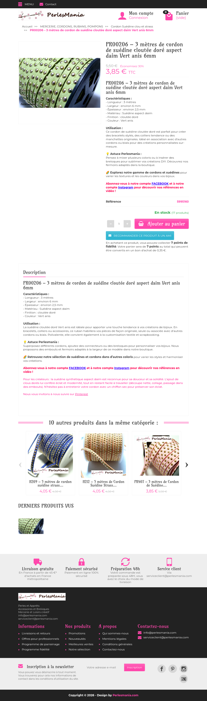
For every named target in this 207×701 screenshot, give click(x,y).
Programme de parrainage (41, 644)
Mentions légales (114, 638)
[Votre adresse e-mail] (104, 667)
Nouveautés (77, 638)
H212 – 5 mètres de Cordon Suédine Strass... (103, 483)
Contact (48, 4)
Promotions (77, 633)
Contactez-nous (113, 649)
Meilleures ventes (81, 644)
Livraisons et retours (36, 633)
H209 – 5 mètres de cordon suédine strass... (50, 483)
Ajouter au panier (161, 224)
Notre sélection (79, 649)
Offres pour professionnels (40, 638)
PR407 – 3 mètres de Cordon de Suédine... (156, 483)
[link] (162, 669)
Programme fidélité (36, 649)
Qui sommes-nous (115, 633)
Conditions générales (117, 644)
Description (34, 272)
